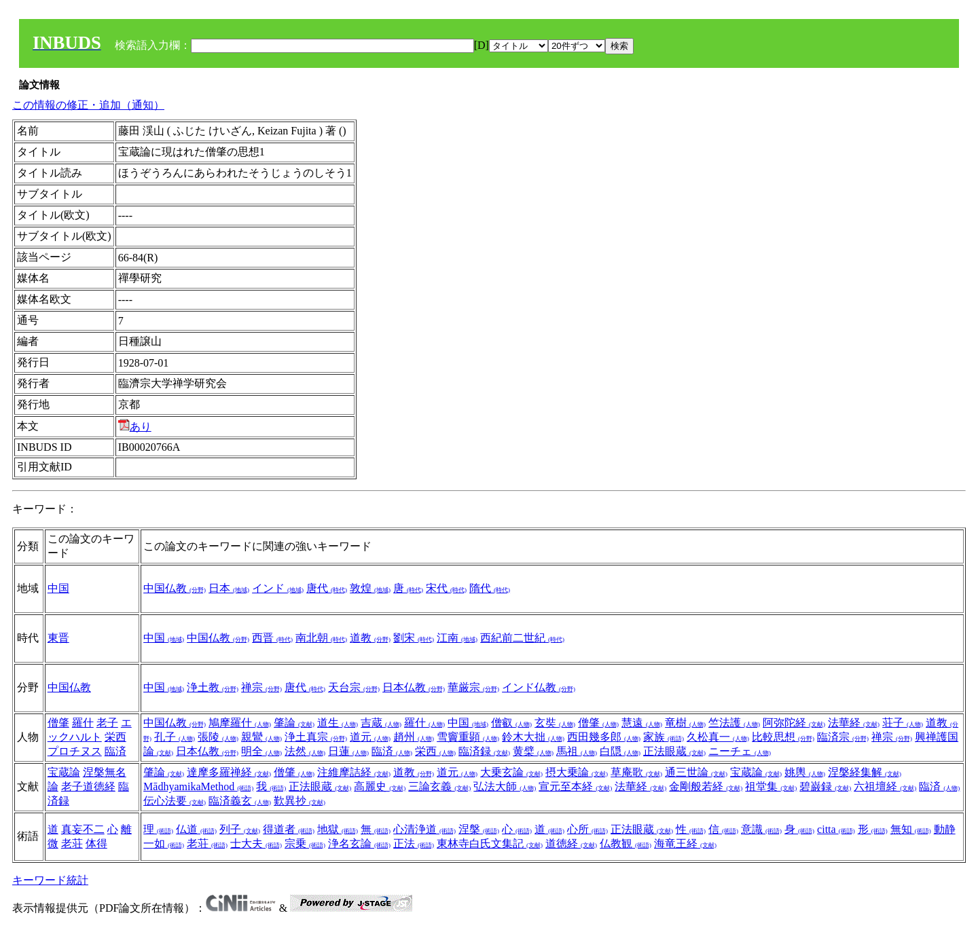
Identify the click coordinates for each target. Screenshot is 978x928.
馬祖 (576, 751)
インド (278, 588)
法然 (305, 751)
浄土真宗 (316, 737)
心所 (587, 829)
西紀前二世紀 (522, 638)
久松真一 (718, 737)
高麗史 (379, 786)
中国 (58, 588)
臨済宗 (843, 737)
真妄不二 (83, 829)
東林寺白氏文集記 (490, 843)
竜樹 (685, 722)
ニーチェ (739, 751)
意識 (761, 829)
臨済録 (484, 751)
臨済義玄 (240, 800)
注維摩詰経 (354, 772)
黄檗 (533, 751)
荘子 (902, 722)
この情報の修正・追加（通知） (88, 105)
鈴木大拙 (533, 737)
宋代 (446, 588)
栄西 (115, 737)
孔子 (174, 737)
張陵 (218, 737)
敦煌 (370, 588)
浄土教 (212, 687)
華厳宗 (473, 687)
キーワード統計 (50, 880)
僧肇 (58, 722)
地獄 (337, 829)
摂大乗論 (576, 772)
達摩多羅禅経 (229, 772)
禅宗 (261, 687)
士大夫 (256, 843)
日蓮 (348, 751)
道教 (370, 638)
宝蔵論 (64, 772)
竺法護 (734, 722)
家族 (663, 737)
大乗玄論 (511, 772)
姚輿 (804, 772)
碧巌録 (825, 786)
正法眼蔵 (674, 751)
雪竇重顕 (468, 737)
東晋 (58, 638)
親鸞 (261, 737)
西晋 (272, 638)
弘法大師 (504, 786)
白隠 (620, 751)
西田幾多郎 (603, 737)
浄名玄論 (359, 843)
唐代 (326, 588)
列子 (239, 829)
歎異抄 (299, 800)
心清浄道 (424, 829)
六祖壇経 (885, 786)
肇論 (294, 722)
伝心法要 (174, 800)
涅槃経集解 (864, 772)
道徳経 (571, 843)
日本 (229, 588)
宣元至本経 (575, 786)
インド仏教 (538, 687)
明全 (261, 751)
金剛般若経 (705, 786)
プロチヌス (75, 751)
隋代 (489, 588)
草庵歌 (636, 772)
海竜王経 (685, 843)
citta (836, 829)
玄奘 (555, 722)
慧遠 (641, 722)
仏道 (196, 829)
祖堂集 (771, 786)
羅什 (83, 722)
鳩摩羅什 (240, 722)
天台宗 (354, 687)
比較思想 (783, 737)
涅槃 (478, 829)
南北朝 (321, 638)
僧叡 (511, 722)
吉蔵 (381, 722)
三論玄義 (439, 786)
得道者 (288, 829)
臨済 (115, 751)
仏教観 (625, 843)
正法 (413, 843)
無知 (910, 829)
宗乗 (305, 843)
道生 (337, 722)
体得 (96, 843)
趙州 (413, 737)
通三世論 (696, 772)
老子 (107, 722)
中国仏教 (174, 588)
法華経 (854, 722)
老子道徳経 (88, 786)
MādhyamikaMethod (198, 786)
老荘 (72, 843)
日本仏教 (413, 687)
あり (134, 426)
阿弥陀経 (794, 722)
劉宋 (413, 638)
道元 (370, 737)
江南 (457, 638)
